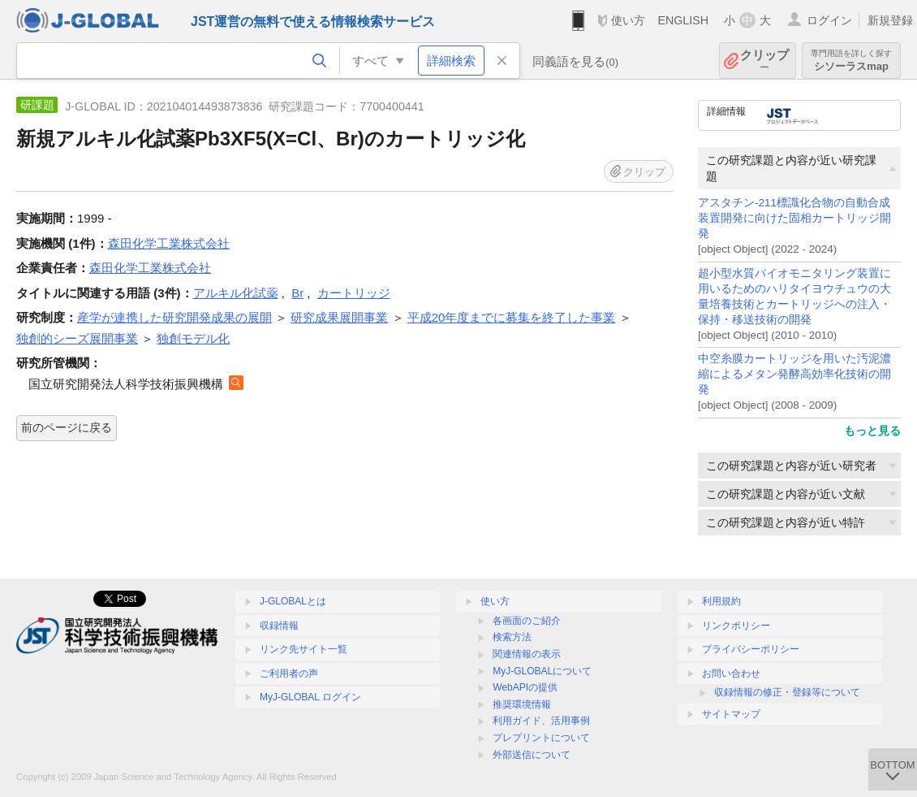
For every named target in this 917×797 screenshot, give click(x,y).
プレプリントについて (541, 737)
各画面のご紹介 (527, 620)
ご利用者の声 (289, 673)
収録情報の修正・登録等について (787, 692)
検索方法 (512, 637)
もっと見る (872, 430)
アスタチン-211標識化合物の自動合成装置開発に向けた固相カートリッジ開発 (794, 218)
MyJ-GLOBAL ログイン (310, 697)
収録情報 (279, 625)
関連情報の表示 (527, 654)
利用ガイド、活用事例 (541, 720)
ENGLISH (682, 20)
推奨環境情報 (522, 704)
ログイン (829, 20)
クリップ (764, 60)
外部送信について (531, 754)
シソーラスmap (851, 60)
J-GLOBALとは (293, 601)
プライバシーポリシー (750, 649)
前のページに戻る (66, 427)
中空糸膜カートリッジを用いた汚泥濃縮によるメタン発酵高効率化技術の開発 (794, 374)
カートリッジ (353, 293)
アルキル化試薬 (235, 293)
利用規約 (721, 601)
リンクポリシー (736, 625)
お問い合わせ (731, 673)
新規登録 (890, 20)
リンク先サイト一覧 (303, 649)
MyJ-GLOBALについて (542, 671)
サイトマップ (731, 714)
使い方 (628, 20)
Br (297, 293)
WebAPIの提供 (525, 687)
